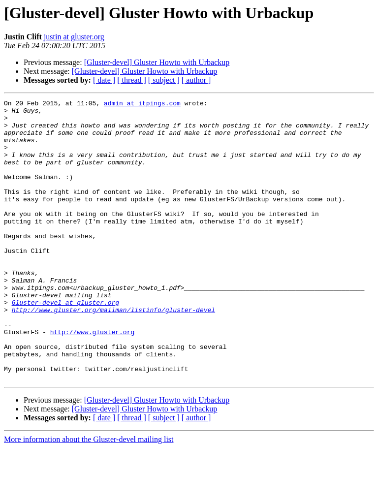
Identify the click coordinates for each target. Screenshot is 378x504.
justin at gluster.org (74, 36)
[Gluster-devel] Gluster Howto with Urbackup (157, 62)
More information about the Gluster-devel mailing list (89, 495)
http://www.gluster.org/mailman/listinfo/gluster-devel (113, 352)
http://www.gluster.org (92, 379)
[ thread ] (131, 80)
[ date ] (104, 80)
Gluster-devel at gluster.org (65, 343)
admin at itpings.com (142, 104)
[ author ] (196, 80)
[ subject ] (164, 80)
